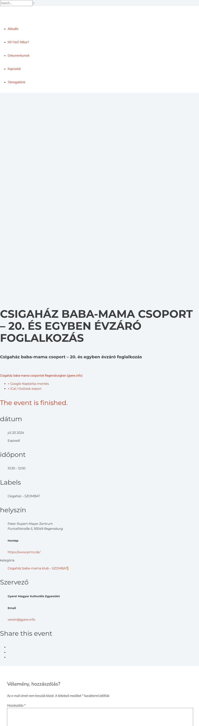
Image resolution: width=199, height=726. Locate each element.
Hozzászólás (16, 705)
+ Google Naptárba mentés (28, 384)
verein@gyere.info (21, 619)
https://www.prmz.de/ (24, 552)
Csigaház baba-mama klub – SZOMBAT (38, 568)
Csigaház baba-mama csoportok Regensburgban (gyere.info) (41, 375)
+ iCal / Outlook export (24, 389)
